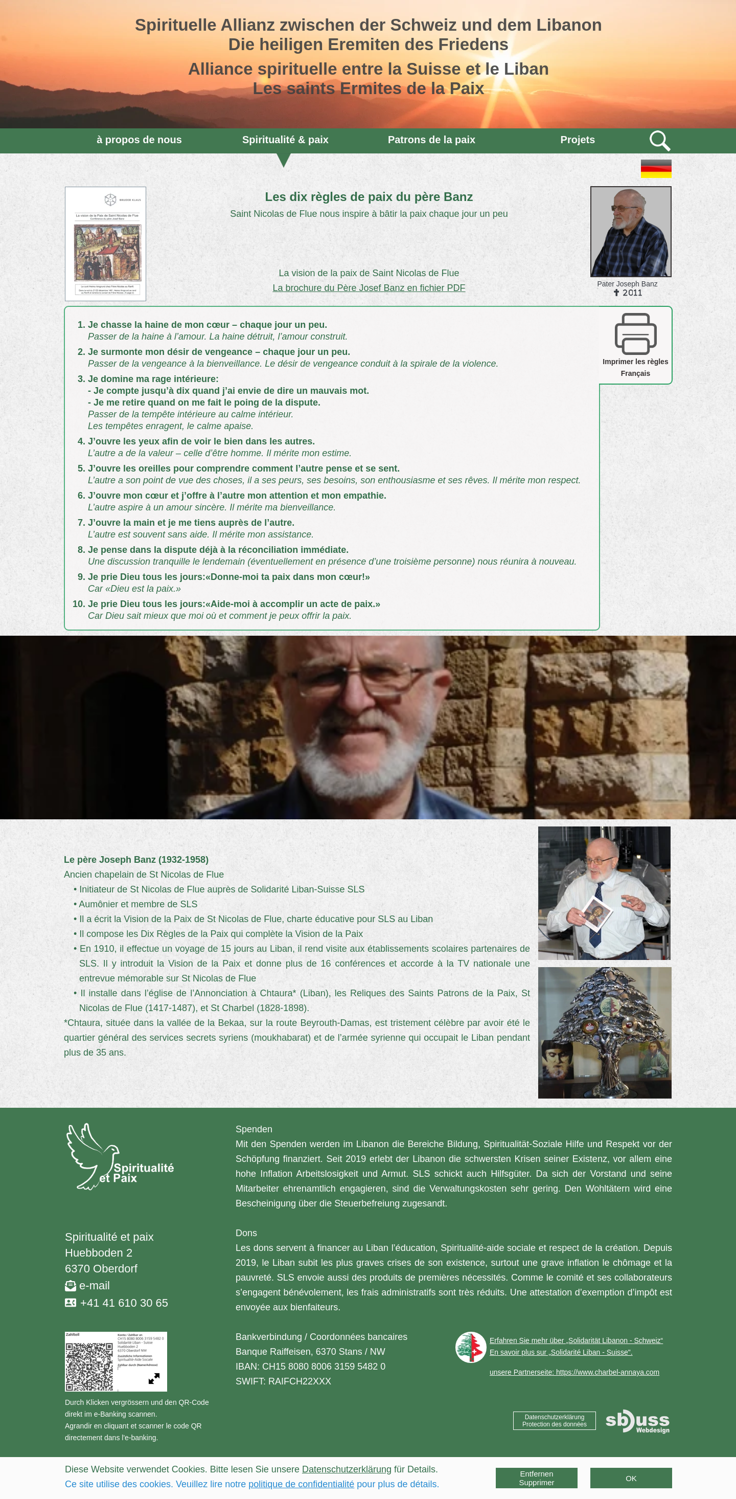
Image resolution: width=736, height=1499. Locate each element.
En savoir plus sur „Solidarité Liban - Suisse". (561, 1352)
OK (631, 1478)
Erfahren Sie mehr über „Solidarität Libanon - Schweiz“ (576, 1340)
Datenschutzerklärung (347, 1469)
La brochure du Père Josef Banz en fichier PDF (368, 288)
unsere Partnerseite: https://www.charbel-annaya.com (574, 1372)
